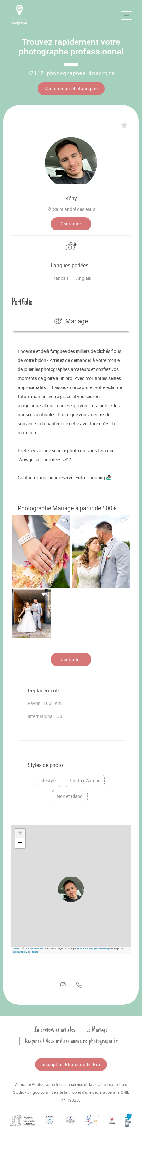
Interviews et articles (54, 1029)
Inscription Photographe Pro (71, 1064)
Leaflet (16, 948)
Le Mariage (97, 1029)
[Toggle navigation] (126, 15)
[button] (71, 889)
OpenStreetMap (33, 948)
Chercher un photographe (71, 88)
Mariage (71, 321)
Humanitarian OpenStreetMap (93, 948)
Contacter (71, 224)
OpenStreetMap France (25, 951)
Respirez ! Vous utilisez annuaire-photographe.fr (71, 1041)
